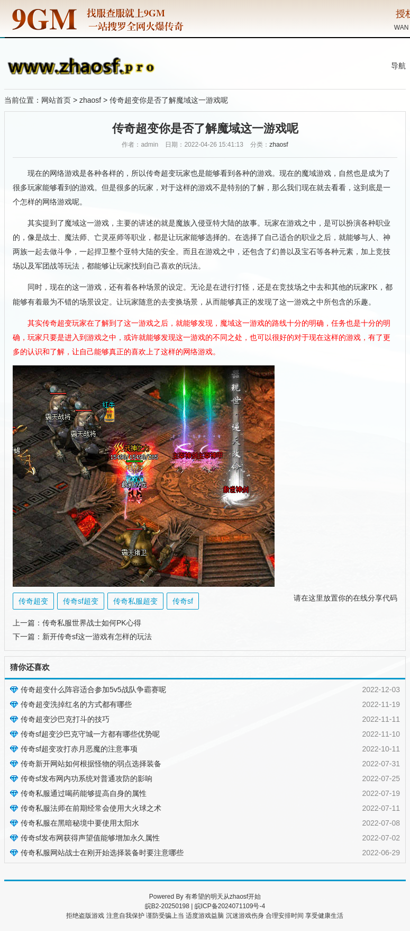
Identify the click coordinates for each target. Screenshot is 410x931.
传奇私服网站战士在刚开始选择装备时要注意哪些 (102, 852)
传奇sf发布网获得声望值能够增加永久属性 (90, 838)
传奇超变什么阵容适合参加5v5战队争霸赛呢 (93, 689)
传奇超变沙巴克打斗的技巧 (65, 719)
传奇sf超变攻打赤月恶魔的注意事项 (79, 749)
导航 (398, 65)
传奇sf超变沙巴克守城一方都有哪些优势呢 (90, 734)
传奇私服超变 (135, 601)
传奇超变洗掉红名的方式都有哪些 (76, 704)
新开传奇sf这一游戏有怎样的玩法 (97, 636)
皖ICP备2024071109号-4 (230, 906)
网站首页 (56, 100)
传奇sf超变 (80, 601)
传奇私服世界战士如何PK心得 (91, 623)
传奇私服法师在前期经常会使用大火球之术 (91, 808)
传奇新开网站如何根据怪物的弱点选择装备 (91, 763)
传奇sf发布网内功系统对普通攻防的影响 (86, 778)
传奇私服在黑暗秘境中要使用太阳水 (80, 823)
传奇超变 (161, 173)
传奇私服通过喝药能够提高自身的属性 (84, 793)
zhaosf (90, 100)
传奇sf (182, 601)
